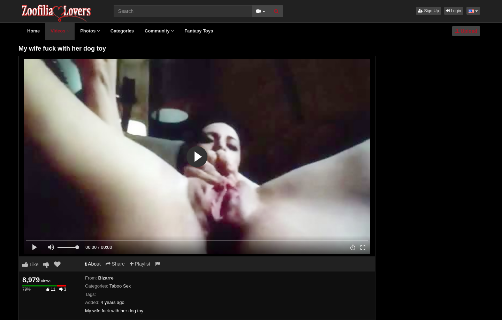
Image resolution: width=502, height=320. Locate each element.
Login (453, 10)
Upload (466, 31)
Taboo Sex (120, 286)
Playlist (140, 264)
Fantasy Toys (198, 31)
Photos (90, 31)
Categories (122, 31)
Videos (60, 31)
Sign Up (428, 10)
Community (159, 31)
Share (115, 264)
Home (33, 31)
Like (30, 264)
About (93, 264)
